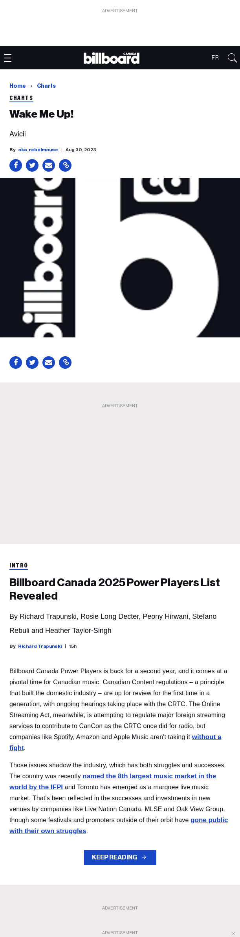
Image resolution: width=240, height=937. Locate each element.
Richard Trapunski (40, 646)
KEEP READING (115, 857)
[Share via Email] (48, 165)
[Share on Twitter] (32, 165)
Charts (46, 86)
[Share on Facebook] (15, 165)
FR (215, 58)
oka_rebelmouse (38, 149)
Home (17, 86)
